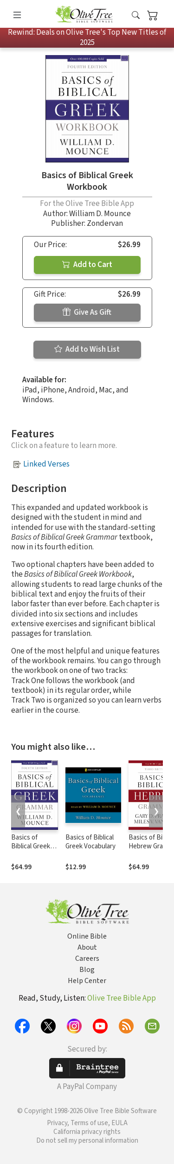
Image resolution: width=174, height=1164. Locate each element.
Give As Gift (87, 312)
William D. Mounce (100, 213)
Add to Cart (87, 264)
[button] (136, 15)
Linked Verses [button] (46, 464)
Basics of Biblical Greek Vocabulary (90, 842)
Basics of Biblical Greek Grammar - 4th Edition (31, 851)
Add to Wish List (87, 349)
